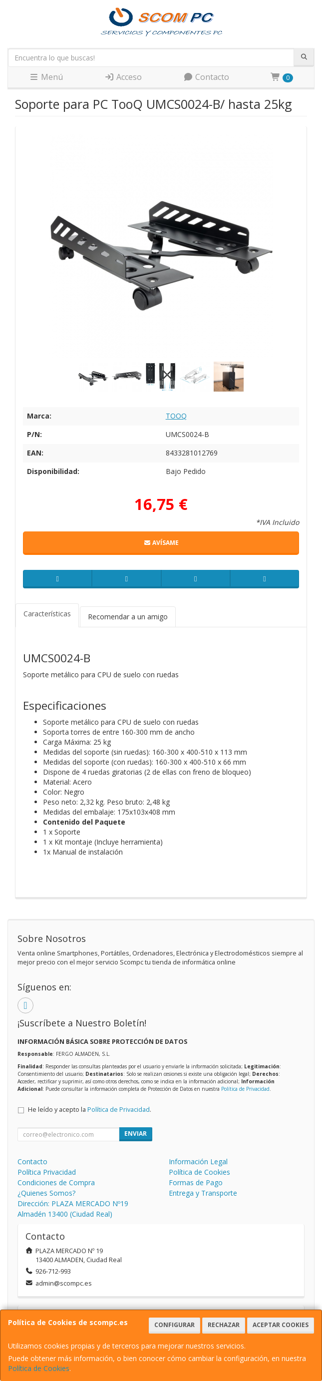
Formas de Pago (196, 1182)
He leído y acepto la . (89, 1109)
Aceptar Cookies (281, 1325)
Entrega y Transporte (203, 1193)
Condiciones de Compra (56, 1182)
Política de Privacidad (245, 1088)
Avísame (161, 542)
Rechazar (224, 1325)
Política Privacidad (46, 1172)
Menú (46, 76)
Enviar (135, 1133)
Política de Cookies (38, 1368)
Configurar (174, 1325)
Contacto (206, 76)
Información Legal (198, 1161)
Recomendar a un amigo (128, 616)
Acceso (123, 76)
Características (47, 613)
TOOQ (176, 416)
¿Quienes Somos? (46, 1193)
